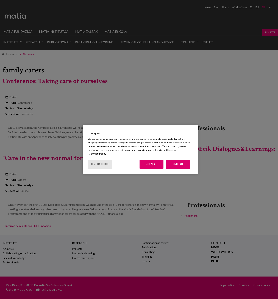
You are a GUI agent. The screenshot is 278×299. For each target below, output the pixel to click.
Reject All (178, 164)
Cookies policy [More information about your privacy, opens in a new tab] (97, 153)
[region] (140, 149)
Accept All (151, 164)
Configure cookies (100, 164)
